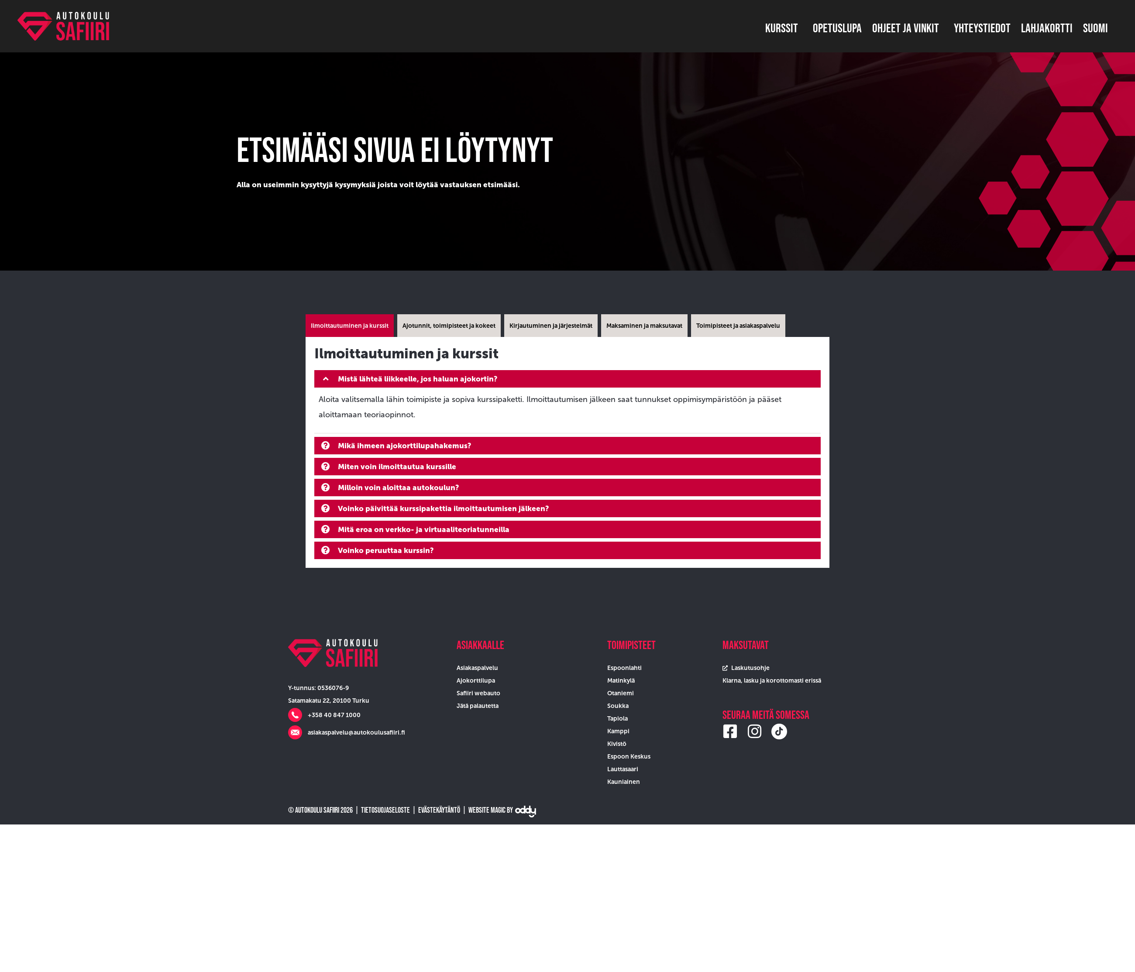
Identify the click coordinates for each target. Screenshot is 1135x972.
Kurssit (783, 28)
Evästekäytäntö (439, 810)
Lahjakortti (1047, 28)
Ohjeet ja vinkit (907, 28)
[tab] (350, 325)
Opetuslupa (837, 28)
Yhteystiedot (982, 28)
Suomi (1097, 28)
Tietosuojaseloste (385, 810)
